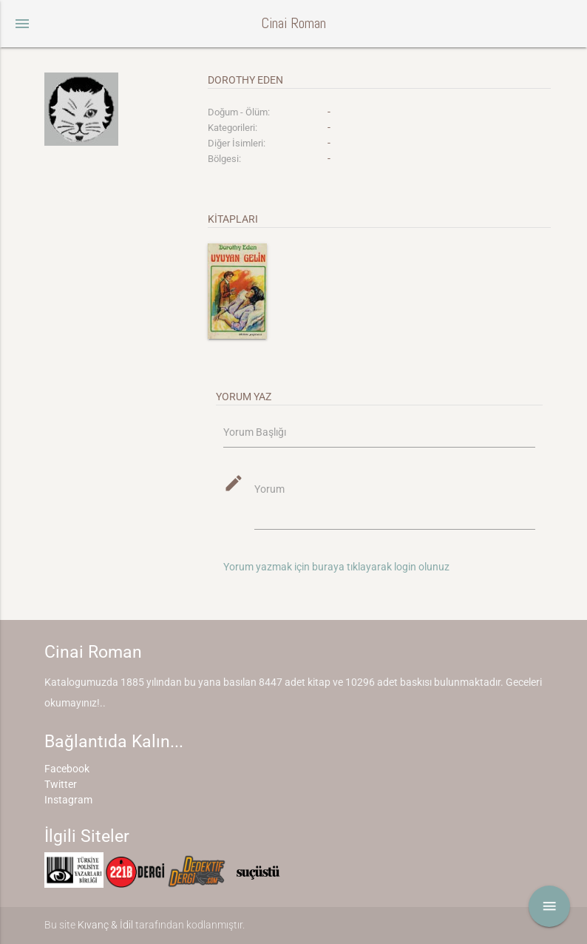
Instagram (68, 800)
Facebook (66, 769)
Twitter (60, 784)
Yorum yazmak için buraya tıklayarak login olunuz (336, 567)
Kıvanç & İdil (105, 925)
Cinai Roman (293, 23)
